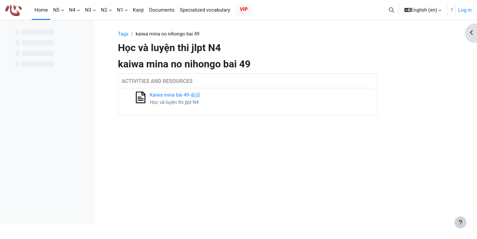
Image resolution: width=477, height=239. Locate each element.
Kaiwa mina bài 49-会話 (208, 96)
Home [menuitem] (41, 10)
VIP (244, 9)
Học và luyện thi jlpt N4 (208, 103)
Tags (156, 34)
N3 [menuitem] (88, 10)
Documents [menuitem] (162, 10)
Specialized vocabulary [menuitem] (205, 10)
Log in (465, 10)
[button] (391, 10)
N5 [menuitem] (56, 10)
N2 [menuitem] (104, 10)
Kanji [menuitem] (138, 10)
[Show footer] (460, 222)
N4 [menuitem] (72, 10)
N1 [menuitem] (120, 10)
